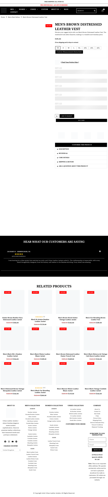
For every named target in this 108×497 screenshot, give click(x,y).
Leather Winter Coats (32, 459)
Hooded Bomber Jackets (32, 414)
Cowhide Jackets (32, 438)
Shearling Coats (32, 465)
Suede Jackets (32, 434)
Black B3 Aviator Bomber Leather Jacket (40, 320)
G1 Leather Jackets (75, 416)
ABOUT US (11, 405)
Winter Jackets (32, 427)
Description (64, 149)
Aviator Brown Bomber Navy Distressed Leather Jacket (12, 319)
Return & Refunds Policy (97, 422)
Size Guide (97, 413)
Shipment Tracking (97, 427)
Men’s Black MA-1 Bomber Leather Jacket (12, 355)
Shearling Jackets (32, 443)
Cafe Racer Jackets (32, 421)
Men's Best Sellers (14, 17)
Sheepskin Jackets (32, 445)
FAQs (97, 416)
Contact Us (97, 411)
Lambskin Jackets (32, 436)
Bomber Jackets (32, 412)
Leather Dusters (32, 456)
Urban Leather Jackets (53, 493)
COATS (32, 448)
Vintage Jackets (32, 430)
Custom (44, 9)
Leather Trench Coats (32, 454)
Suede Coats (32, 470)
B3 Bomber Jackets (75, 411)
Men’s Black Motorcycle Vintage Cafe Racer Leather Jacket (95, 355)
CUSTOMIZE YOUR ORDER (75, 424)
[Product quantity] (57, 116)
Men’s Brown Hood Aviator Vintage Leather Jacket (68, 319)
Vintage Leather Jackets (54, 421)
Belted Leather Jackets (75, 413)
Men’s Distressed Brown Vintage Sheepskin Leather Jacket (12, 390)
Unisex (34, 9)
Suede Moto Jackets (75, 420)
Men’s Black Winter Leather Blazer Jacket (40, 355)
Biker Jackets (32, 416)
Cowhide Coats (32, 463)
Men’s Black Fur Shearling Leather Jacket (40, 391)
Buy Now (81, 120)
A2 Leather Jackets (75, 409)
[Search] (94, 11)
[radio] (57, 48)
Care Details (64, 157)
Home (3, 17)
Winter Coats (54, 450)
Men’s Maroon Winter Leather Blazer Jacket (68, 390)
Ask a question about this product (73, 166)
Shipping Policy (97, 420)
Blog (66, 9)
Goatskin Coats (32, 461)
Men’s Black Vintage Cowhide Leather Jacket (95, 390)
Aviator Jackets (32, 425)
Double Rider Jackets (32, 423)
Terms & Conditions (97, 424)
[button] (81, 145)
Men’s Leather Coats (32, 452)
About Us (56, 9)
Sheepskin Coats (32, 467)
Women (23, 9)
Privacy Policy (97, 418)
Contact (14, 12)
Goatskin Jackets (32, 440)
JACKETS (32, 408)
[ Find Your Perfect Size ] (70, 62)
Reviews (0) (63, 153)
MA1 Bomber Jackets (76, 418)
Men (13, 9)
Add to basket (67, 116)
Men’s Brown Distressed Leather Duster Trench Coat (68, 355)
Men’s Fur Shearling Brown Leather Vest (95, 319)
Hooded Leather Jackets (32, 419)
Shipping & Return (66, 162)
